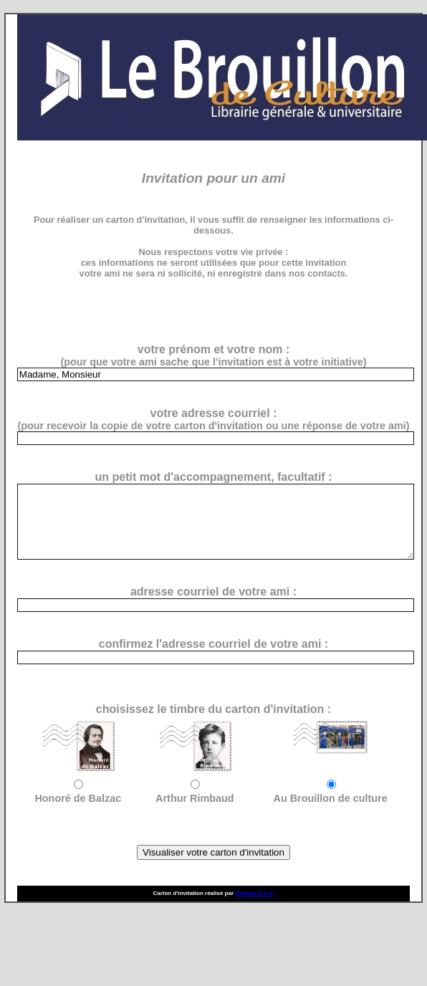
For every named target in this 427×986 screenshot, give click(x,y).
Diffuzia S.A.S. (254, 893)
